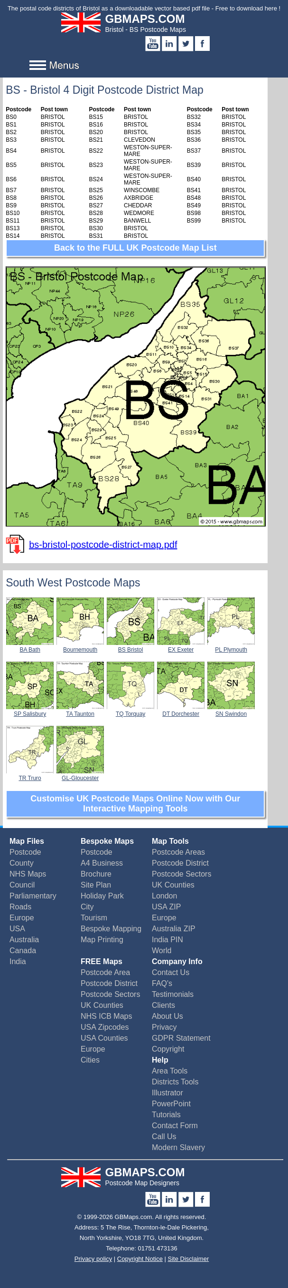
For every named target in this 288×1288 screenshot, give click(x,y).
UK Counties (173, 885)
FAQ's (162, 983)
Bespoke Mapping (111, 929)
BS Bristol (130, 646)
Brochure (96, 874)
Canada (22, 950)
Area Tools (169, 1071)
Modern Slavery (178, 1147)
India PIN (167, 940)
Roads (20, 907)
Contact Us (170, 972)
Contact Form (175, 1126)
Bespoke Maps (107, 841)
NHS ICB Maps (106, 1016)
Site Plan (96, 885)
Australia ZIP (173, 929)
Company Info (177, 961)
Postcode (25, 852)
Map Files (26, 841)
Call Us (164, 1136)
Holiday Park (102, 896)
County (21, 863)
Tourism (94, 918)
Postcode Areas (178, 852)
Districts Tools (175, 1082)
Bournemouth (80, 646)
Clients (163, 1005)
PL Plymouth (231, 646)
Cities (90, 1060)
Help (160, 1060)
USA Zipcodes (105, 1027)
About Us (167, 1016)
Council (22, 885)
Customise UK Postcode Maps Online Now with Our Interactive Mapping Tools (135, 803)
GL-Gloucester (80, 774)
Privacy (164, 1027)
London (164, 896)
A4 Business (102, 863)
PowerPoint (171, 1104)
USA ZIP (166, 907)
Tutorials (166, 1115)
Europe (21, 918)
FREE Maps (101, 961)
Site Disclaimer (188, 1258)
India (17, 961)
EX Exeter (180, 646)
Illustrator (167, 1093)
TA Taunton (80, 710)
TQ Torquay (130, 710)
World (162, 950)
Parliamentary (32, 896)
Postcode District (180, 863)
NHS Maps (27, 874)
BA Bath (30, 646)
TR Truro (30, 774)
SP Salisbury (30, 710)
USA (17, 929)
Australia (24, 940)
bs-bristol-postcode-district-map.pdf (103, 544)
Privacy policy (93, 1258)
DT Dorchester (180, 710)
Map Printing (102, 940)
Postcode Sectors (181, 874)
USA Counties (104, 1038)
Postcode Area (105, 972)
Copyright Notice (140, 1258)
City (87, 907)
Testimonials (173, 994)
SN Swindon (231, 710)
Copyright (168, 1049)
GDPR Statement (181, 1038)
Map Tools (170, 841)
